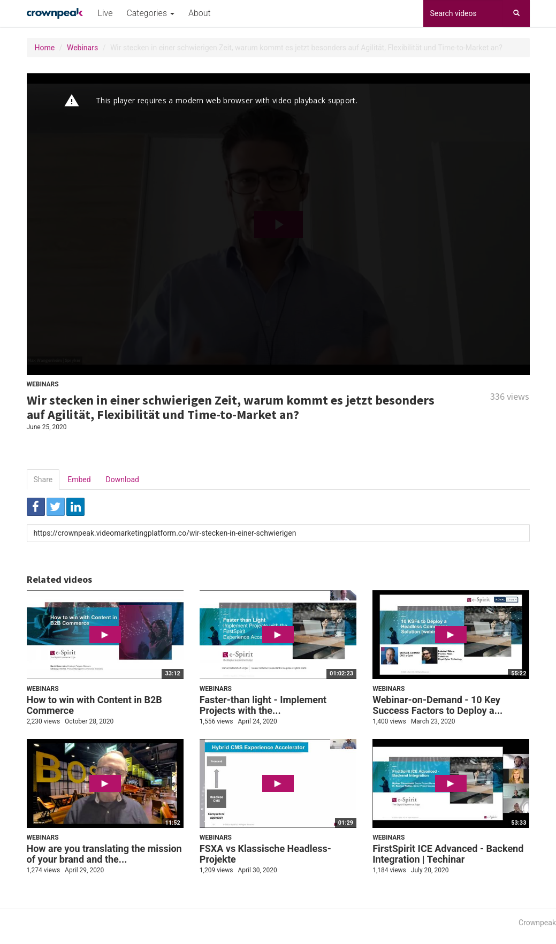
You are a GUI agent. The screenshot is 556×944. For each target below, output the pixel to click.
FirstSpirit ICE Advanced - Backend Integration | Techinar (447, 854)
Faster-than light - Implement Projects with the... (263, 705)
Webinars (82, 47)
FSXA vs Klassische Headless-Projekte (265, 854)
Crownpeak (537, 922)
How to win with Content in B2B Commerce (94, 705)
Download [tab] (122, 479)
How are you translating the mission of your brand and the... (104, 854)
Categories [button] (150, 13)
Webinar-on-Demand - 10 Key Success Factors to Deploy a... (437, 705)
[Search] (516, 13)
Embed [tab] (78, 479)
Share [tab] (43, 479)
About (199, 13)
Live (105, 13)
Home (45, 47)
